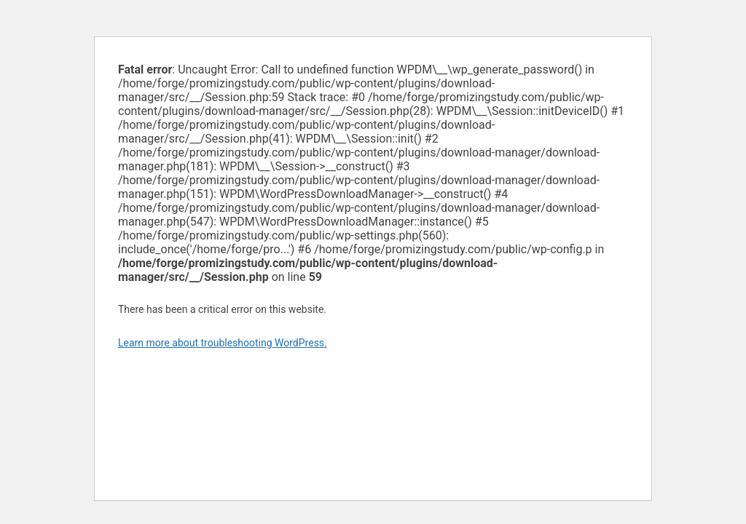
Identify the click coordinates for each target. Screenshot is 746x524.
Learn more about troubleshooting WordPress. (222, 343)
